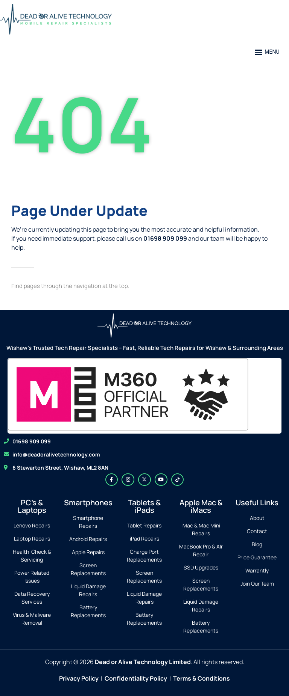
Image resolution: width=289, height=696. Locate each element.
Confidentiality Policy (136, 678)
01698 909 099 (31, 441)
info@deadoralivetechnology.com (56, 454)
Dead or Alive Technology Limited (143, 662)
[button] (266, 52)
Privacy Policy (79, 678)
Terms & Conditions (201, 678)
